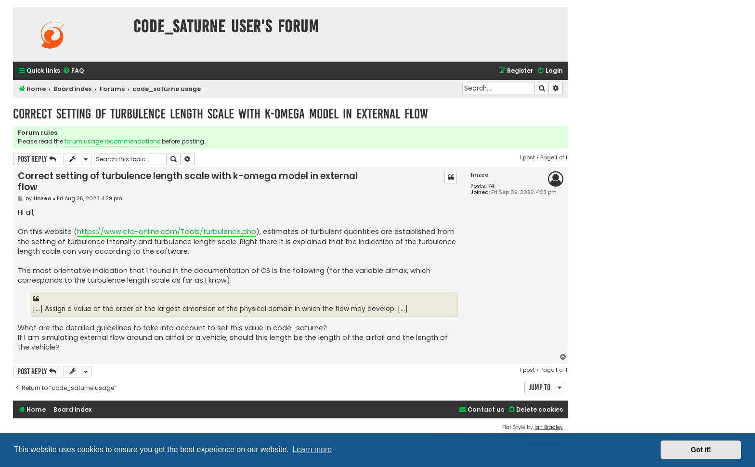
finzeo (479, 175)
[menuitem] (73, 71)
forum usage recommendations (112, 141)
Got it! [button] (701, 450)
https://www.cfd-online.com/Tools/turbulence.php (166, 231)
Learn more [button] (312, 449)
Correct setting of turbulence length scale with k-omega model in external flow (220, 113)
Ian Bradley (548, 427)
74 (491, 186)
